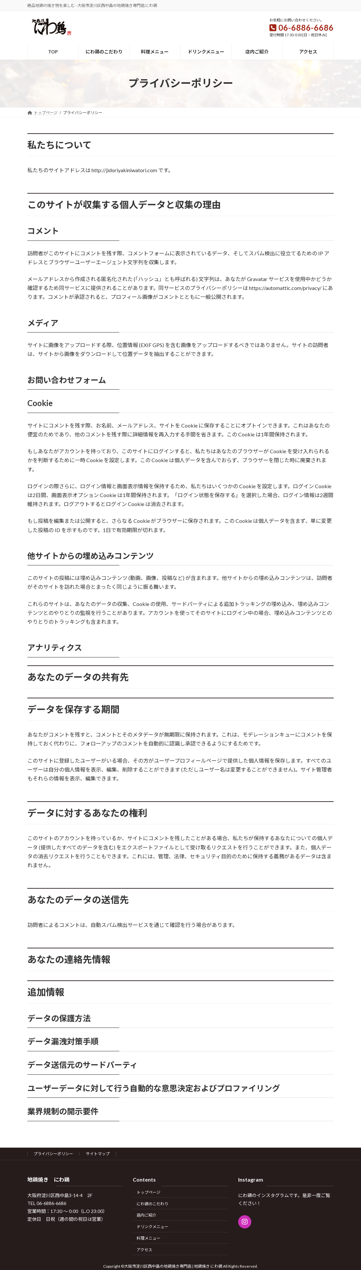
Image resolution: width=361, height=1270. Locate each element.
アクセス (144, 1249)
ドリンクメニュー (152, 1226)
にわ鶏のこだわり (152, 1203)
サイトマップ (98, 1153)
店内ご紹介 (146, 1215)
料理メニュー (148, 1238)
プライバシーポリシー (53, 1153)
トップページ (148, 1192)
